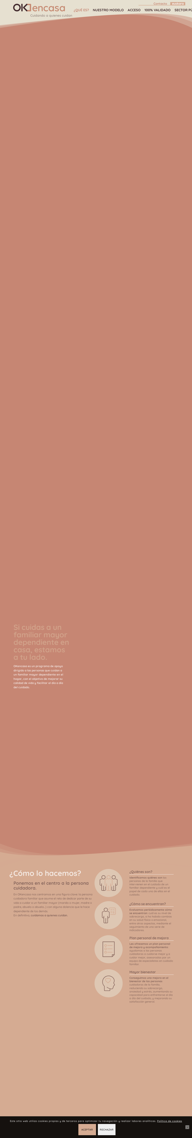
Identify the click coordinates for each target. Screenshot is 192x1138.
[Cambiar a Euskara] (177, 3)
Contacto (160, 3)
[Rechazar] (187, 1127)
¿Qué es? (80, 10)
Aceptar (87, 1129)
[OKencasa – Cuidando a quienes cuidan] (38, 7)
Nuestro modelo (107, 10)
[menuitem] (154, 3)
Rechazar (107, 1129)
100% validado (157, 10)
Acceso (133, 10)
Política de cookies (169, 1120)
